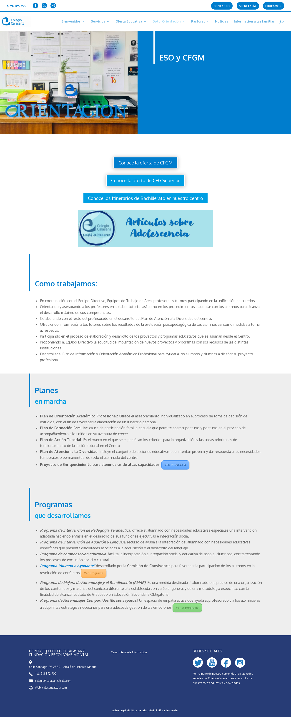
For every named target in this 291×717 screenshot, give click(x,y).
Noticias (221, 21)
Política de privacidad (141, 710)
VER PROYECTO (175, 465)
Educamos (273, 6)
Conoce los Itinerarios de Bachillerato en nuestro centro (145, 198)
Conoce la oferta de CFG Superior (145, 180)
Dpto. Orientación (167, 21)
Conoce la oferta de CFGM (145, 163)
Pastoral (198, 21)
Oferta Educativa (128, 21)
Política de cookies (167, 710)
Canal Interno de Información (129, 652)
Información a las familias (254, 21)
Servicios (98, 21)
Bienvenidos (70, 21)
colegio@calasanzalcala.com (53, 680)
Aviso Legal (119, 710)
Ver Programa (93, 573)
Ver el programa (187, 607)
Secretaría (247, 6)
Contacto (221, 6)
